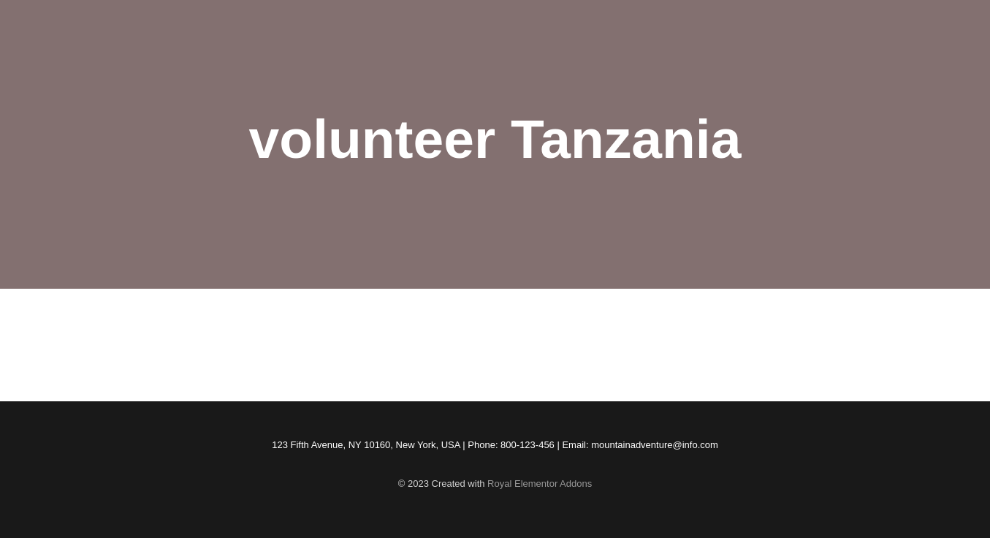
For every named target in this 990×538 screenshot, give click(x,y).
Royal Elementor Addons (539, 483)
